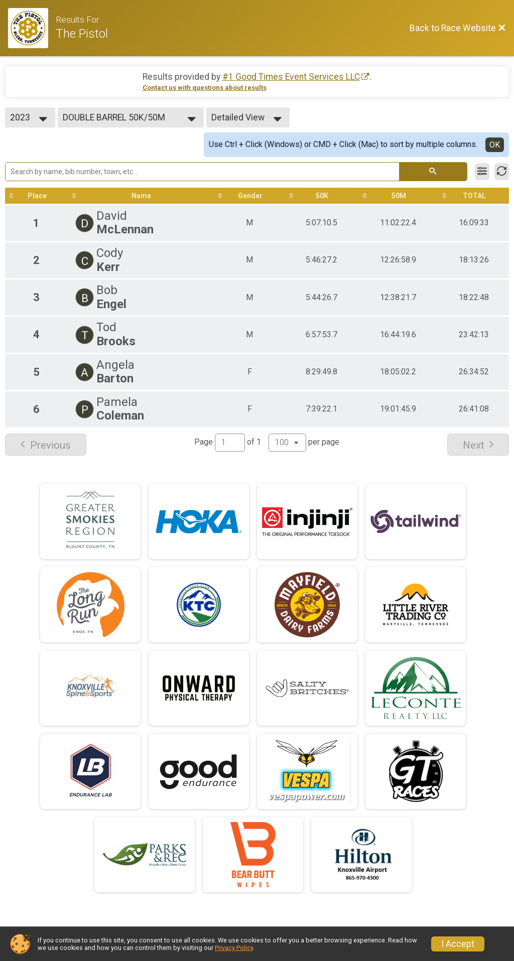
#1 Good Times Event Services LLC (291, 77)
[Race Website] (32, 28)
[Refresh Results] (501, 171)
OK (494, 145)
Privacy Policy (234, 947)
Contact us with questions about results (205, 87)
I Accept (457, 944)
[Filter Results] (482, 171)
